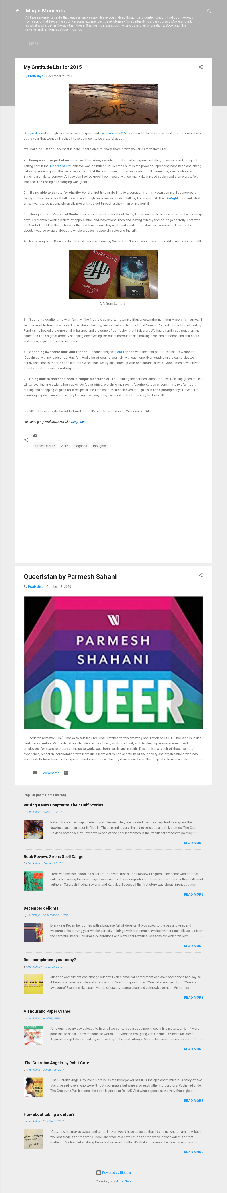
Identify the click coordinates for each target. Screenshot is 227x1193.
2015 (64, 447)
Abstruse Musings (169, 44)
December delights (41, 909)
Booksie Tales (71, 44)
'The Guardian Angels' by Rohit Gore (56, 1063)
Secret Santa (60, 167)
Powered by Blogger (113, 1173)
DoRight (172, 199)
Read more (193, 844)
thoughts (99, 447)
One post (30, 134)
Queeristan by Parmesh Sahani (70, 577)
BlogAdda (78, 422)
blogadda (80, 447)
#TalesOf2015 (45, 447)
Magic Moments (45, 11)
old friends (125, 353)
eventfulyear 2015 (113, 134)
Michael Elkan (123, 1181)
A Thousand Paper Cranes (47, 1012)
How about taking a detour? (49, 1115)
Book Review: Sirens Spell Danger (54, 857)
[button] (200, 68)
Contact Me (133, 44)
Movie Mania (103, 44)
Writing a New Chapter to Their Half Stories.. (64, 806)
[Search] (209, 12)
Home (45, 44)
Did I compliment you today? (50, 960)
